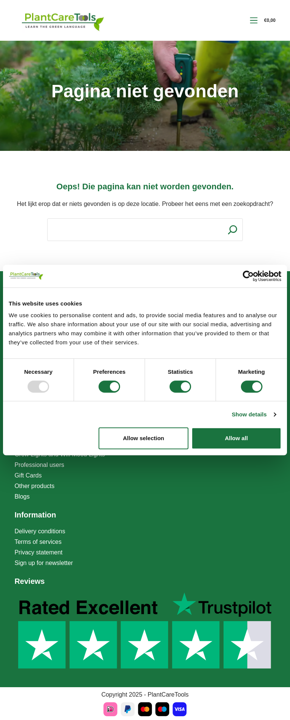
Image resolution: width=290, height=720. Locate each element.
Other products (34, 486)
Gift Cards (28, 475)
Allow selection (143, 438)
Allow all (236, 438)
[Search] (232, 229)
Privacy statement (38, 552)
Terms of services (37, 542)
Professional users (39, 465)
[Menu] (254, 20)
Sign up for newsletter (43, 563)
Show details (249, 414)
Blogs (21, 496)
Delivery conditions (39, 531)
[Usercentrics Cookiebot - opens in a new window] (248, 276)
